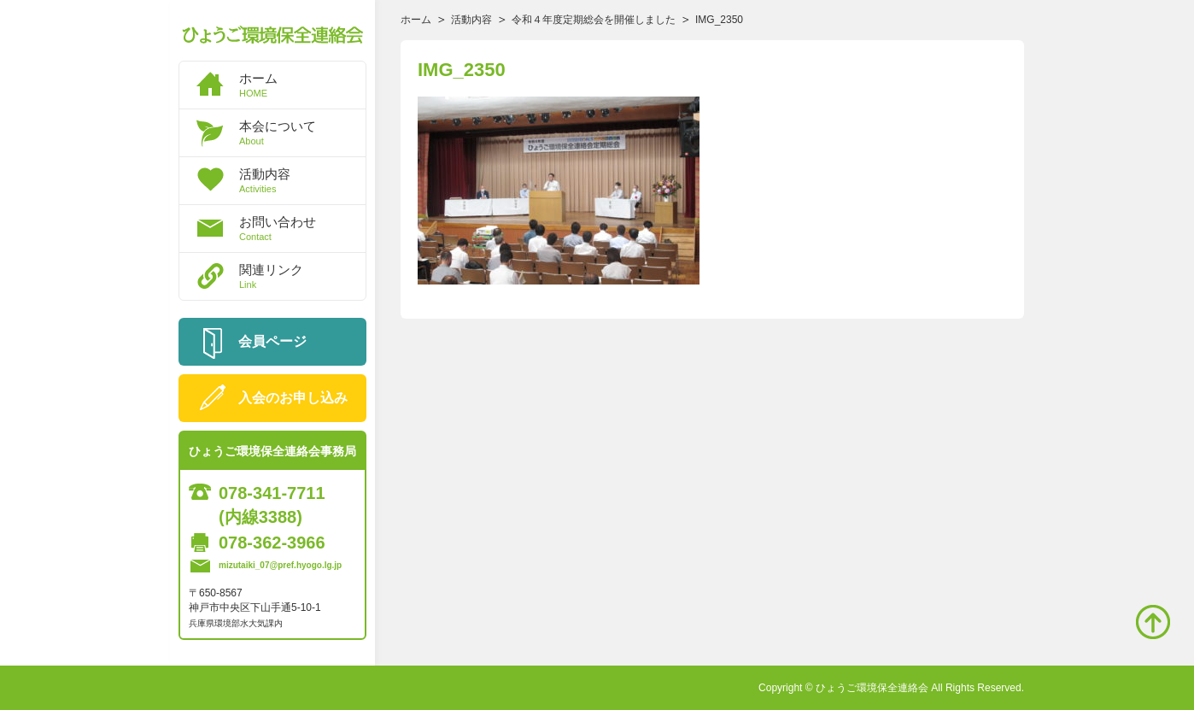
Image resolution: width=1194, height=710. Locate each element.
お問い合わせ (302, 228)
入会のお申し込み (293, 397)
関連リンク (302, 276)
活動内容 (302, 180)
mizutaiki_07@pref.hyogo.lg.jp (280, 565)
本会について (302, 132)
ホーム (302, 84)
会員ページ (272, 341)
